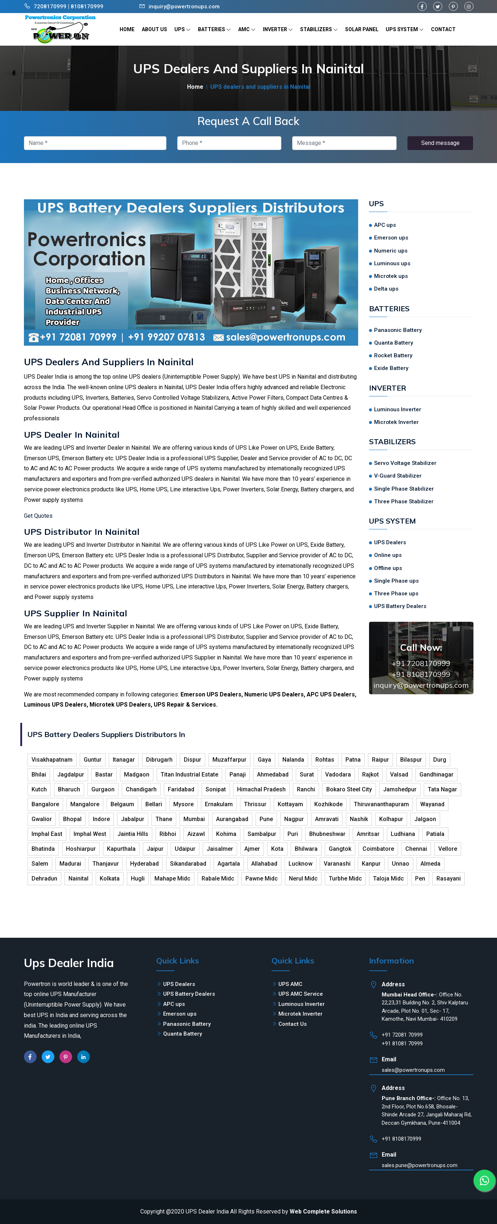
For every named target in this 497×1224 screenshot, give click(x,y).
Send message (440, 143)
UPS (182, 29)
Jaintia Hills (132, 833)
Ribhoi (168, 833)
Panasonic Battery (398, 330)
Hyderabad (144, 863)
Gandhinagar (436, 774)
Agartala (229, 863)
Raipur (380, 759)
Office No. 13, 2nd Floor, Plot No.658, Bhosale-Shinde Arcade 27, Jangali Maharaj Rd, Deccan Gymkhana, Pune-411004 (427, 1110)
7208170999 (50, 6)
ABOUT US (154, 29)
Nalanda (293, 759)
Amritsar (368, 833)
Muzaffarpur (229, 759)
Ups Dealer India (69, 963)
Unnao (400, 863)
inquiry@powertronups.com (184, 6)
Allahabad (264, 863)
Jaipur (155, 848)
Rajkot (370, 774)
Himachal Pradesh (261, 789)
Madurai (70, 863)
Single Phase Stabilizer (404, 489)
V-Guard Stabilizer (398, 475)
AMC (247, 29)
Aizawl (196, 833)
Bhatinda (43, 848)
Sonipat (216, 789)
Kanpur (371, 863)
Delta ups (386, 289)
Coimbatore (378, 848)
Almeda (430, 863)
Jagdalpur (70, 774)
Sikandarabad (188, 863)
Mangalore (84, 804)
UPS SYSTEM (405, 29)
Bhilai (39, 774)
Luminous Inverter (397, 409)
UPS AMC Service (300, 994)
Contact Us (292, 1024)
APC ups (385, 225)
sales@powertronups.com (413, 1070)
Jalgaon (425, 819)
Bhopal (72, 819)
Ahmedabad (273, 774)
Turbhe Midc (345, 878)
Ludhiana (403, 833)
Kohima (226, 833)
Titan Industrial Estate (189, 774)
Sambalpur (262, 833)
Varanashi (337, 863)
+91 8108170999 (421, 674)
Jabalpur (132, 819)
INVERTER (278, 29)
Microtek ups (391, 276)
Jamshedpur (400, 789)
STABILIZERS (319, 29)
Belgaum (122, 804)
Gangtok (340, 848)
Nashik (359, 819)
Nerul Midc (303, 878)
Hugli (138, 878)
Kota (277, 848)
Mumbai (194, 819)
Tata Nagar (442, 789)
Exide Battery (391, 368)
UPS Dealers (390, 542)
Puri (292, 833)
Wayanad (432, 804)
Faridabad (181, 789)
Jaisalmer (220, 848)
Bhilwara (306, 848)
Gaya (264, 759)
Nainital (78, 878)
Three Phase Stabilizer (404, 501)
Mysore (183, 804)
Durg (439, 759)
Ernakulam (219, 804)
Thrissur (255, 804)
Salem (40, 863)
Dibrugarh (159, 759)
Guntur (93, 759)
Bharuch (69, 789)
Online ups (388, 555)
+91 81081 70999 (402, 1043)
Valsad (399, 774)
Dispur (192, 759)
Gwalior (42, 819)
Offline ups (388, 568)
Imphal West (90, 833)
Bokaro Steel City (349, 789)
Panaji (237, 774)
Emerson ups (391, 237)
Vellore (447, 848)
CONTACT (443, 29)
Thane (164, 819)
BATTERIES (214, 29)
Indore (101, 819)
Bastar (104, 774)
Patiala (435, 833)
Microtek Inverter (396, 422)
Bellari (153, 804)
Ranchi (306, 789)
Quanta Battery (393, 343)
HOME (127, 29)
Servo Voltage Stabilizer (405, 463)
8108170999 (87, 6)
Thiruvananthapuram (381, 804)
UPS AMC (290, 984)
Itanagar (124, 759)
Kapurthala (121, 848)
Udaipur (185, 848)
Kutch (39, 789)
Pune (266, 819)
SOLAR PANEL (361, 29)
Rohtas (324, 759)
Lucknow (300, 863)
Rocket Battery (393, 355)
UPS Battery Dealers (400, 606)
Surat (307, 774)
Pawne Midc (261, 878)
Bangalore (45, 804)
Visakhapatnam (52, 759)
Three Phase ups (396, 593)
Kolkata (110, 878)
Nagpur (294, 819)
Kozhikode (328, 804)
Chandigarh (141, 789)
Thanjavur (105, 863)
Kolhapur (391, 819)
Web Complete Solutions (323, 1211)
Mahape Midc (172, 878)
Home (195, 86)
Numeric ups (390, 250)
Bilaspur (411, 759)
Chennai (416, 848)
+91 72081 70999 (402, 1035)
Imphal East (47, 833)
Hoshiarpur (81, 848)
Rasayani (448, 878)
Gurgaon (103, 789)
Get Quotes (38, 515)
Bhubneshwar (327, 833)
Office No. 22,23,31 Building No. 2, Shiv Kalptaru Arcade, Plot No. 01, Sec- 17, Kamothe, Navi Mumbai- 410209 (425, 1007)
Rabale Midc (218, 878)
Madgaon (136, 774)
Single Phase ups (396, 581)
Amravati (327, 819)
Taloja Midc (388, 878)
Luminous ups (392, 263)
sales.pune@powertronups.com (419, 1165)
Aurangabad (232, 819)
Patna (353, 759)
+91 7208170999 (421, 663)
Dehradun (44, 878)
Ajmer (252, 848)
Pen (420, 878)
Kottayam (290, 804)
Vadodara (338, 774)
